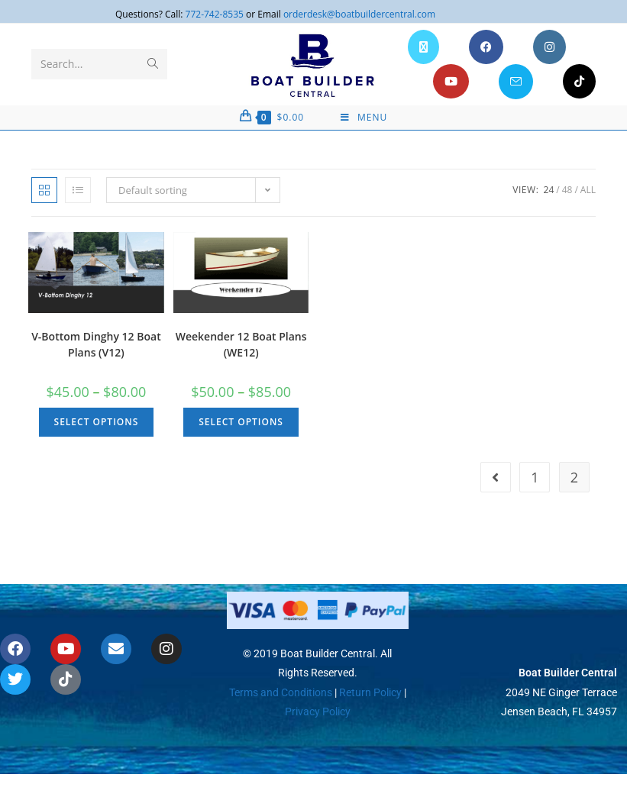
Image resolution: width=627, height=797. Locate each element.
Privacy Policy (318, 711)
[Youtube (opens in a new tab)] (451, 81)
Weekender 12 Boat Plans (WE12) (241, 344)
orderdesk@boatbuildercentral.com (359, 14)
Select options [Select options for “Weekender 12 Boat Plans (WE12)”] (241, 421)
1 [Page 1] (534, 477)
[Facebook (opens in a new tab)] (486, 47)
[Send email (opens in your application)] (516, 81)
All (588, 189)
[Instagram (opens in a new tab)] (549, 47)
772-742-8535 (215, 14)
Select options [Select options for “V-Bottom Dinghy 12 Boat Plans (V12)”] (96, 421)
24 (549, 189)
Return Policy (369, 692)
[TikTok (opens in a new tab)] (579, 81)
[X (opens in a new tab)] (423, 47)
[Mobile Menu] (364, 117)
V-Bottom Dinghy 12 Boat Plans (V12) (96, 344)
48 (567, 189)
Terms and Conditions (280, 692)
